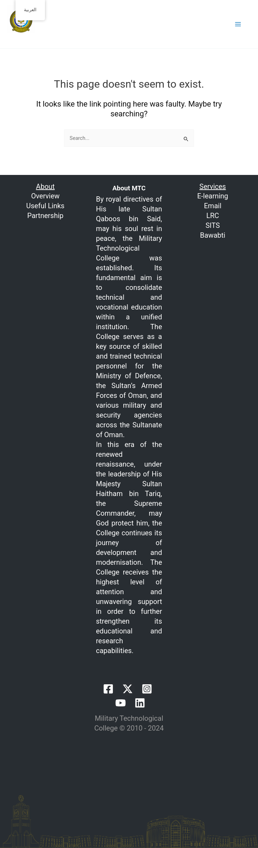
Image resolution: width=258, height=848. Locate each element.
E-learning (212, 196)
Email (212, 206)
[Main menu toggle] (238, 24)
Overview (45, 196)
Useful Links (45, 206)
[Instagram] (147, 689)
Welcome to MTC (39, 38)
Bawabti (212, 235)
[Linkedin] (140, 703)
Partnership (45, 215)
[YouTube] (121, 703)
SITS (213, 225)
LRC (212, 215)
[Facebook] (108, 689)
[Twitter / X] (128, 689)
